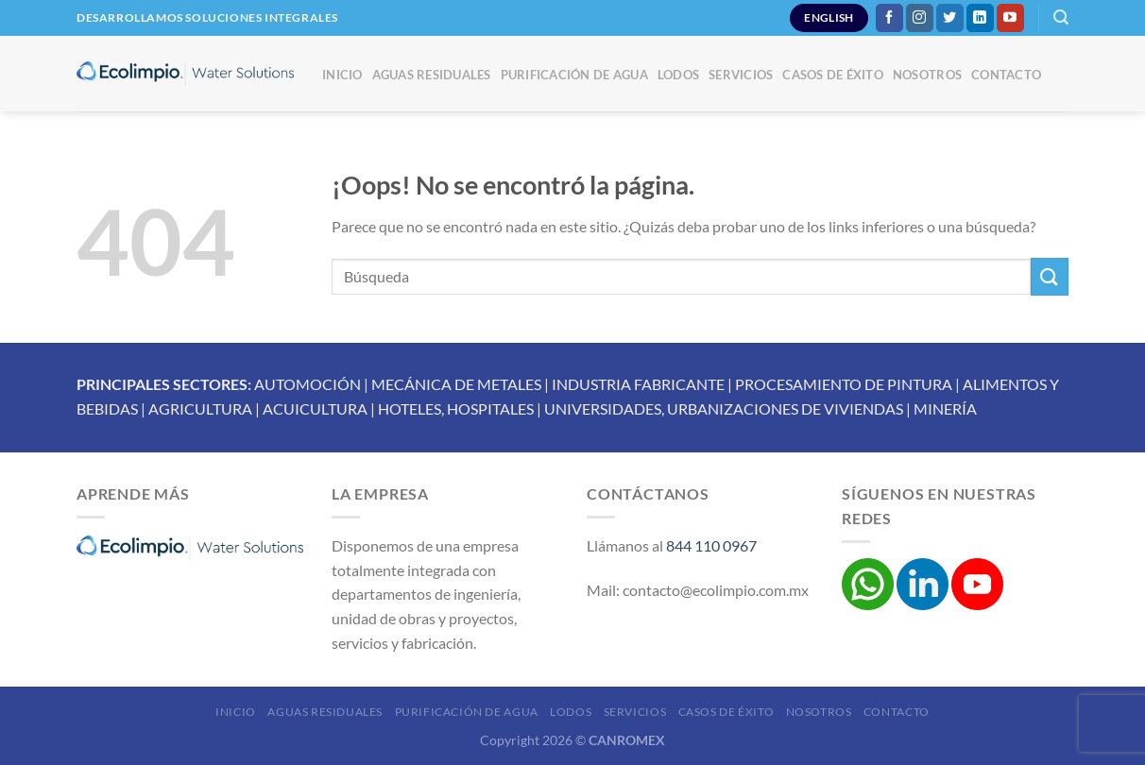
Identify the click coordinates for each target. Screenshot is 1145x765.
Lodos (678, 74)
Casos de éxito (832, 74)
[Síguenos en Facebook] (889, 18)
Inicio (342, 74)
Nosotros (927, 74)
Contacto (1006, 74)
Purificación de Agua (574, 74)
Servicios (741, 74)
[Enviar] (1049, 276)
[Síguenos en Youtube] (1010, 18)
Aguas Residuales (431, 74)
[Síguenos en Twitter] (950, 18)
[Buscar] (1060, 17)
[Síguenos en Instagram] (919, 18)
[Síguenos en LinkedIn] (980, 18)
